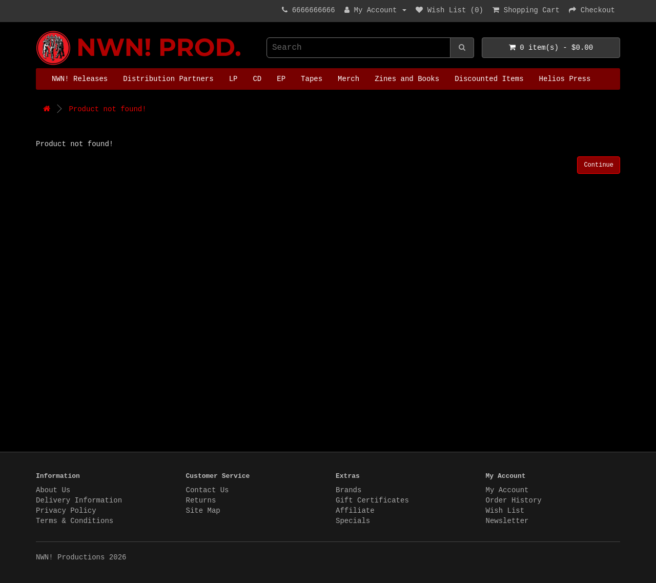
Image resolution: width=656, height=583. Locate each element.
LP (233, 79)
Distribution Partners (168, 79)
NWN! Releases (80, 79)
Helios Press (565, 79)
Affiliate (355, 511)
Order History (514, 500)
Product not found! (107, 109)
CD (257, 79)
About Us (53, 490)
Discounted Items (489, 79)
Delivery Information (79, 500)
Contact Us (207, 490)
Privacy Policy (66, 511)
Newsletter (507, 521)
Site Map (203, 511)
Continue (598, 165)
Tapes (311, 79)
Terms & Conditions (74, 521)
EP (281, 79)
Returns (201, 500)
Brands (348, 490)
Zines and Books (407, 79)
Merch (348, 79)
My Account (507, 490)
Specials (353, 521)
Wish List (505, 511)
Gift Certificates (372, 500)
